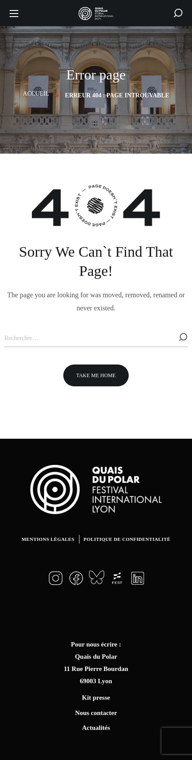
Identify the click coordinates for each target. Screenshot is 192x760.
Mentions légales (48, 539)
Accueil (36, 93)
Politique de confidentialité (127, 539)
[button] (178, 13)
